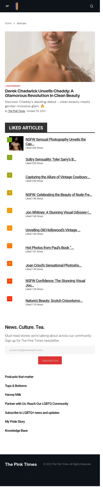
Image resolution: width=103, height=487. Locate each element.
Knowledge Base (16, 430)
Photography (13, 86)
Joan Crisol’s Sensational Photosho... (54, 265)
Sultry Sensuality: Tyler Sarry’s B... (51, 159)
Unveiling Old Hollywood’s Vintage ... (53, 230)
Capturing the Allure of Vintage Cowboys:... (58, 177)
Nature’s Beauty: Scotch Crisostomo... (54, 300)
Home (8, 23)
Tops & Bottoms (16, 385)
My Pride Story (15, 421)
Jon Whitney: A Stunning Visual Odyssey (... (58, 212)
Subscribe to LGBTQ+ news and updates (32, 412)
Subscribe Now (50, 361)
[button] (7, 6)
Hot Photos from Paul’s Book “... (50, 247)
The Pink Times (21, 464)
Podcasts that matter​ (19, 376)
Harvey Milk (13, 394)
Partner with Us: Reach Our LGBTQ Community (36, 403)
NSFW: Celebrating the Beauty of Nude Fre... (59, 194)
